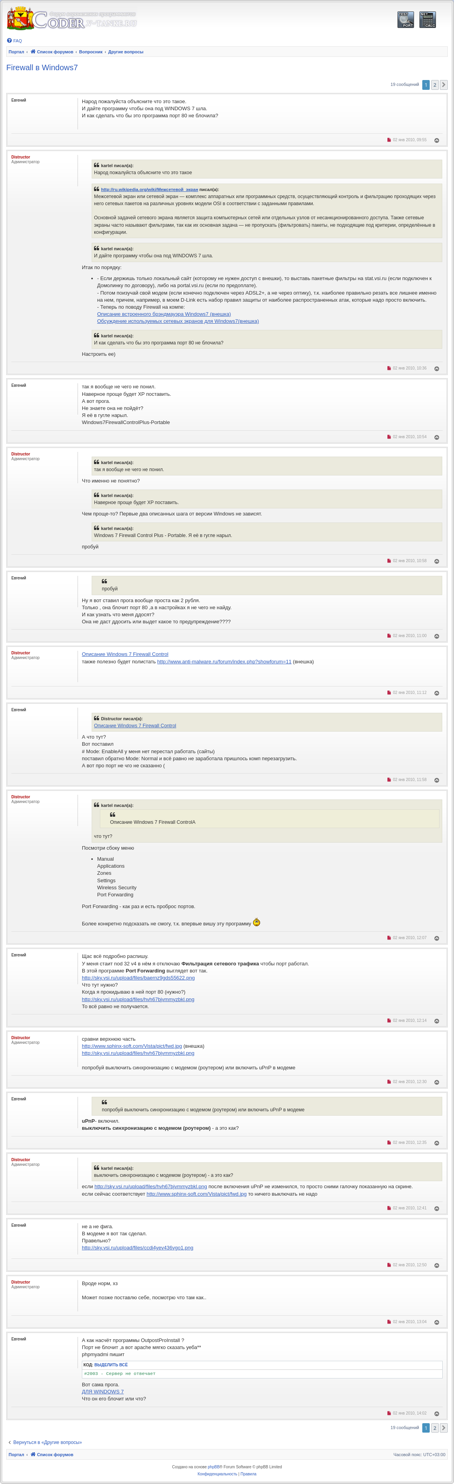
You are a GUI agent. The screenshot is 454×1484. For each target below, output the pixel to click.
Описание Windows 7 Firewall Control (125, 654)
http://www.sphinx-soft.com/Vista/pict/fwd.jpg (132, 1046)
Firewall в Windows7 (42, 67)
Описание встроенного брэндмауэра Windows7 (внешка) (164, 314)
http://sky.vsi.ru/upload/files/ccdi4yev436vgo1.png (137, 1248)
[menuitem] (14, 41)
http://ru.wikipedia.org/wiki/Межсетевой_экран (149, 189)
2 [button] (435, 84)
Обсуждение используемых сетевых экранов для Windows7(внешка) (178, 321)
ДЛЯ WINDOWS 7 (103, 1392)
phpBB (214, 1467)
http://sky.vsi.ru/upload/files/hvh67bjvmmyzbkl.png (138, 999)
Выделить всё (111, 1365)
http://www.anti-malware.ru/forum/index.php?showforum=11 (224, 662)
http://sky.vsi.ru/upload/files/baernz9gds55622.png (138, 978)
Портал (16, 51)
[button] (444, 84)
